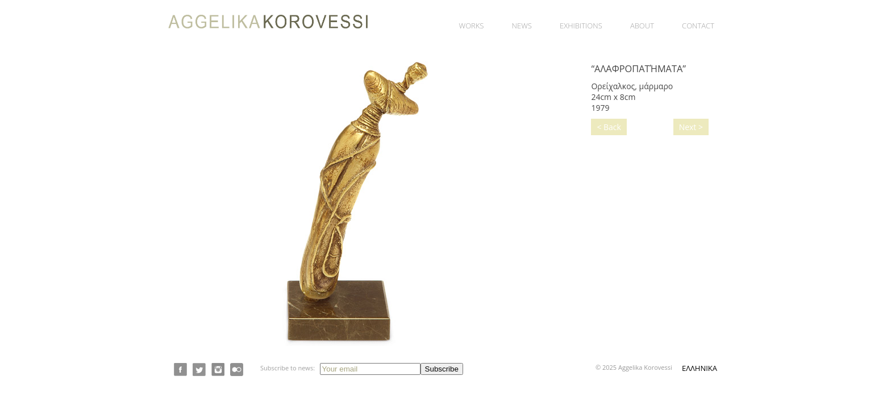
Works (471, 25)
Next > (691, 127)
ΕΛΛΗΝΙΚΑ (699, 368)
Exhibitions (581, 25)
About (642, 25)
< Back (609, 127)
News (522, 25)
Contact (698, 25)
